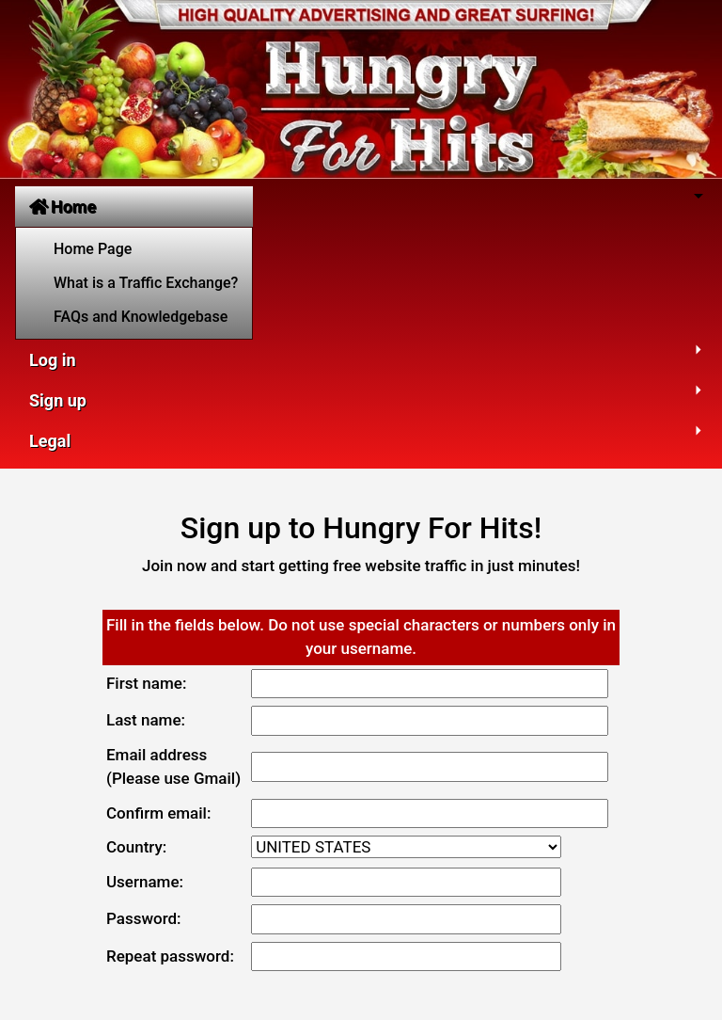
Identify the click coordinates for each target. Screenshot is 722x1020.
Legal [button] (50, 441)
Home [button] (62, 206)
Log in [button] (52, 360)
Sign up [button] (57, 400)
